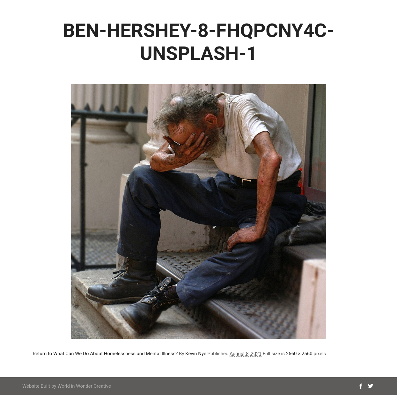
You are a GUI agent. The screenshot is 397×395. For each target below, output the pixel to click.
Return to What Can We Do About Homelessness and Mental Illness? (105, 353)
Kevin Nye (195, 353)
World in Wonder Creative (84, 386)
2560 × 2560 (299, 353)
